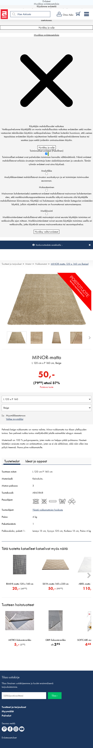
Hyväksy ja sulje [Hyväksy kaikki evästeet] (47, 27)
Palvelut (6, 715)
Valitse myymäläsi (14, 419)
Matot (28, 264)
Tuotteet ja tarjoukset (12, 264)
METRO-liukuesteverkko (19, 640)
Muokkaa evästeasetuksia (46, 35)
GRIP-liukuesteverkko (55, 640)
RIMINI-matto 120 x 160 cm (19, 584)
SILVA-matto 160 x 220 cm (56, 584)
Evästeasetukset (9, 737)
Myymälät (8, 711)
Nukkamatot (41, 264)
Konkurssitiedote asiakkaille (48, 244)
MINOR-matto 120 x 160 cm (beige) (70, 264)
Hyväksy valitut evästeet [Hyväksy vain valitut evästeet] (46, 231)
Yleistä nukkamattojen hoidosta (47, 510)
